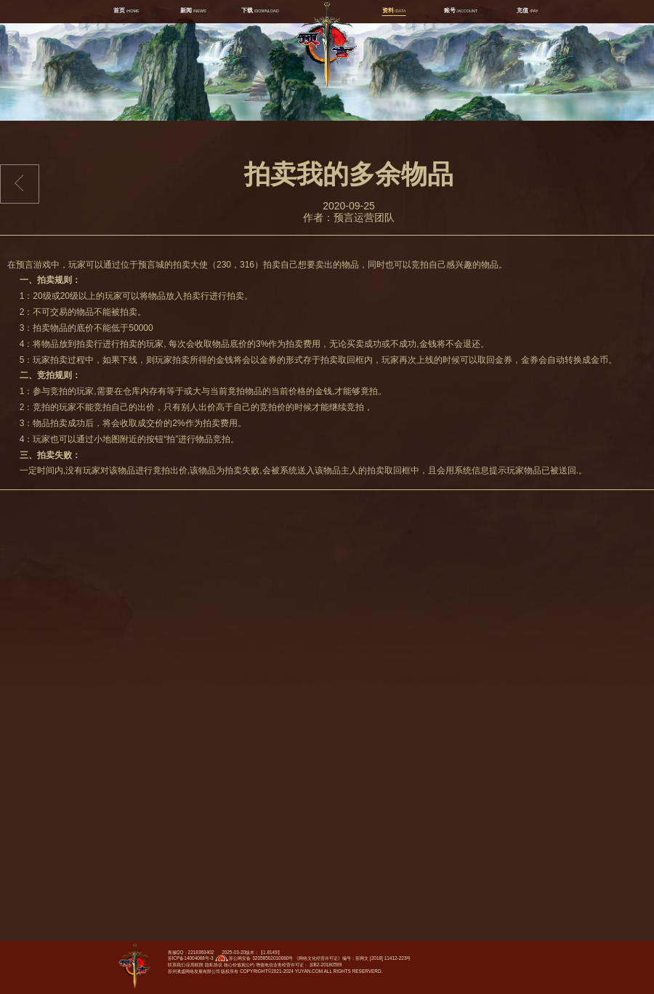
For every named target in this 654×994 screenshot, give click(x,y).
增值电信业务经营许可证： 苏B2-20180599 (299, 964)
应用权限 (194, 964)
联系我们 (176, 964)
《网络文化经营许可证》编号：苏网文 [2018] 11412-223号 (352, 958)
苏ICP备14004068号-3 (191, 958)
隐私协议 (213, 964)
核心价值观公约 (239, 964)
